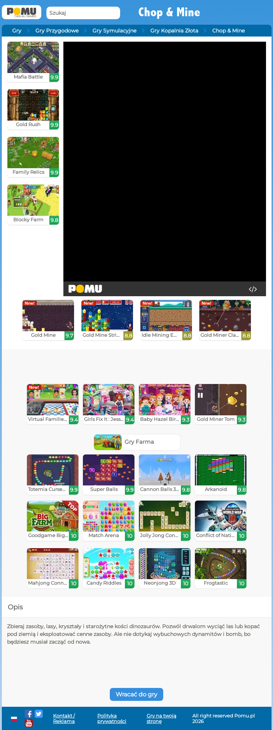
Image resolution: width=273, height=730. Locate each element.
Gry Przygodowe (56, 30)
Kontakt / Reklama (64, 718)
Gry (16, 30)
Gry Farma (124, 441)
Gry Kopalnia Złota (174, 30)
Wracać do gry (136, 694)
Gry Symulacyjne (114, 30)
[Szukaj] (83, 13)
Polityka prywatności (111, 718)
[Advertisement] (104, 364)
